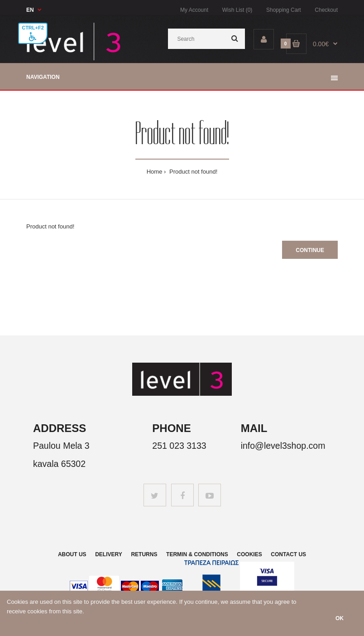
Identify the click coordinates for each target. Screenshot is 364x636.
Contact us (288, 554)
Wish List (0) (237, 10)
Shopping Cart (283, 10)
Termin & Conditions (197, 554)
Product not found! (192, 171)
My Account (194, 10)
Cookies (249, 554)
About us (72, 554)
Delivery (108, 554)
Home (155, 171)
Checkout (326, 10)
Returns (144, 554)
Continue (310, 250)
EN (30, 10)
